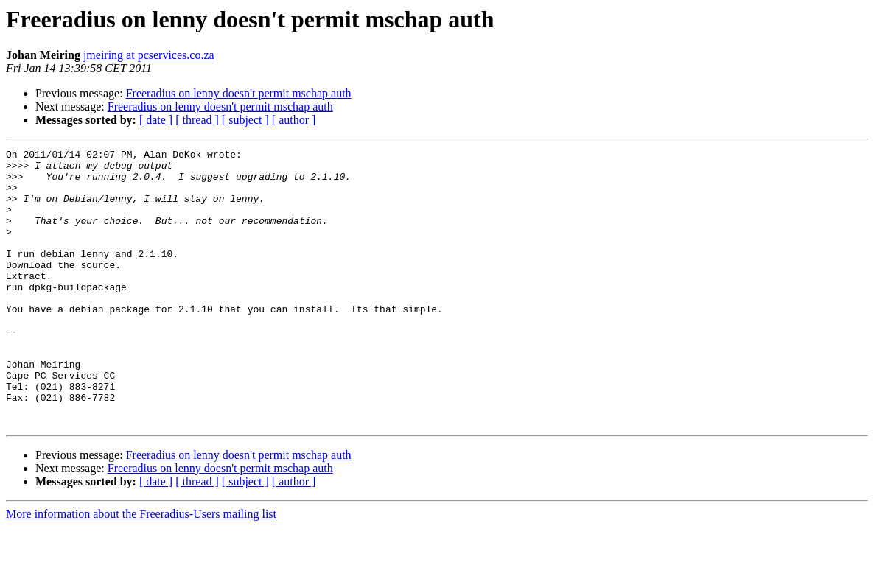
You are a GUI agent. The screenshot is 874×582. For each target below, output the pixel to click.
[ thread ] (197, 119)
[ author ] (294, 119)
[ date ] (155, 119)
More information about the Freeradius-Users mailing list (141, 569)
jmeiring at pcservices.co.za (148, 55)
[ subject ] (245, 119)
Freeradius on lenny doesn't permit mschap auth (239, 93)
